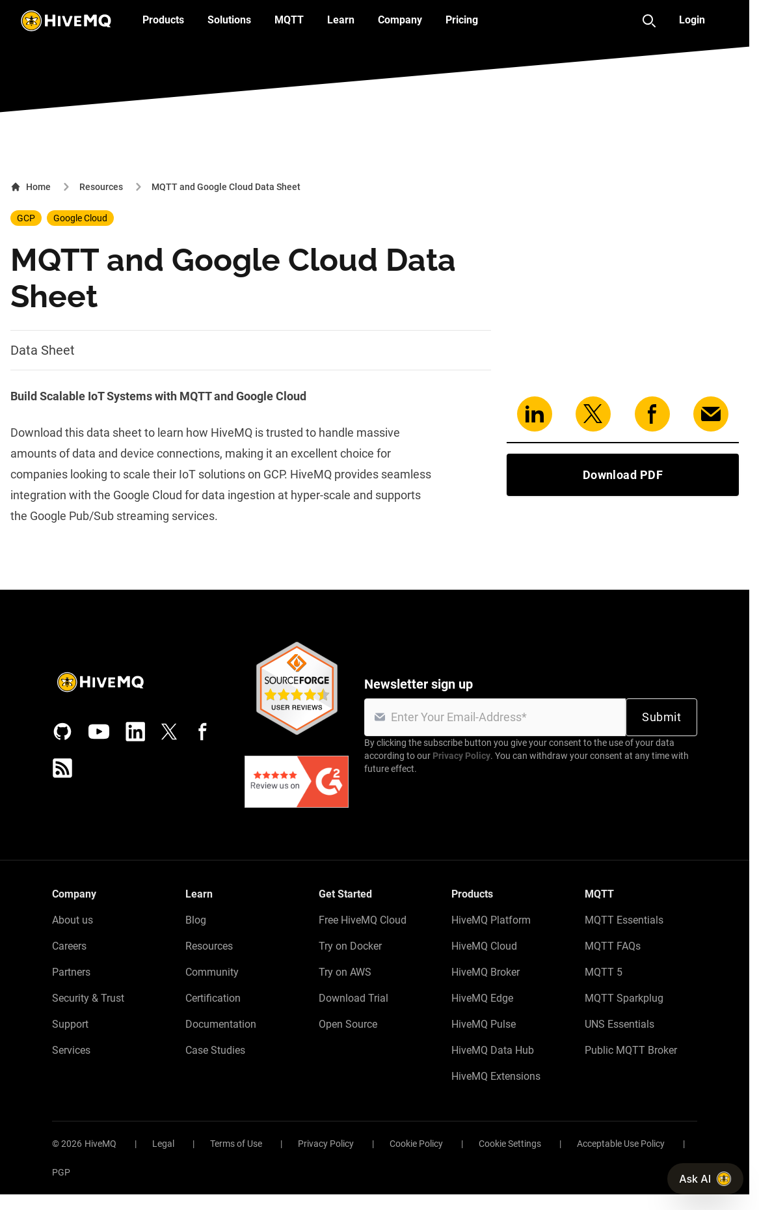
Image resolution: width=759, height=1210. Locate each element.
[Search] (649, 20)
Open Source (348, 1024)
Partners (71, 972)
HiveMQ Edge (482, 998)
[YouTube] (98, 731)
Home (30, 187)
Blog (195, 920)
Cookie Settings (510, 1143)
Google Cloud (80, 218)
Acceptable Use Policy (621, 1143)
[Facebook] (203, 731)
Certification (213, 998)
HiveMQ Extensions (495, 1076)
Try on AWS (345, 972)
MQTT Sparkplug (624, 998)
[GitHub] (62, 731)
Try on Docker (350, 946)
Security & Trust (88, 998)
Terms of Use (236, 1143)
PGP (61, 1172)
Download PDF (623, 475)
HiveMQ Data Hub (492, 1050)
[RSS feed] (62, 768)
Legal (163, 1143)
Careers (69, 946)
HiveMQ (100, 1143)
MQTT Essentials (624, 920)
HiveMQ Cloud (484, 946)
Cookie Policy (416, 1143)
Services (71, 1050)
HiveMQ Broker (485, 972)
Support (70, 1024)
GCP (26, 218)
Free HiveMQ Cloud (362, 920)
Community (212, 972)
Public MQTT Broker (631, 1050)
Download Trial (353, 998)
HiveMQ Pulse (483, 1024)
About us (72, 920)
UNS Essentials (619, 1024)
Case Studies (215, 1050)
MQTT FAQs (613, 946)
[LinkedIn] (135, 731)
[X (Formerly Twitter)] (169, 731)
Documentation (220, 1024)
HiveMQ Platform (491, 920)
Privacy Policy (461, 755)
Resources (101, 187)
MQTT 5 (603, 972)
